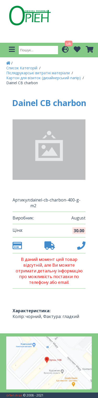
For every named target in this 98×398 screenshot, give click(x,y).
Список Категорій (22, 67)
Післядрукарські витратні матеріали (38, 72)
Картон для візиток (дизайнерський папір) (44, 77)
